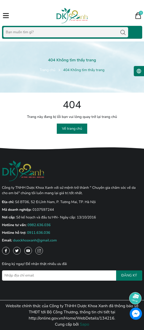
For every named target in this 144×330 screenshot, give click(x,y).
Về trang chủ (72, 128)
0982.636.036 (39, 225)
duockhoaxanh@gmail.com (35, 240)
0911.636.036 (38, 232)
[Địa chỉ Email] (72, 275)
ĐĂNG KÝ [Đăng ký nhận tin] (129, 275)
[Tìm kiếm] (123, 32)
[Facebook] (6, 251)
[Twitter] (17, 251)
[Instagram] (39, 251)
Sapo (84, 324)
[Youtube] (28, 251)
